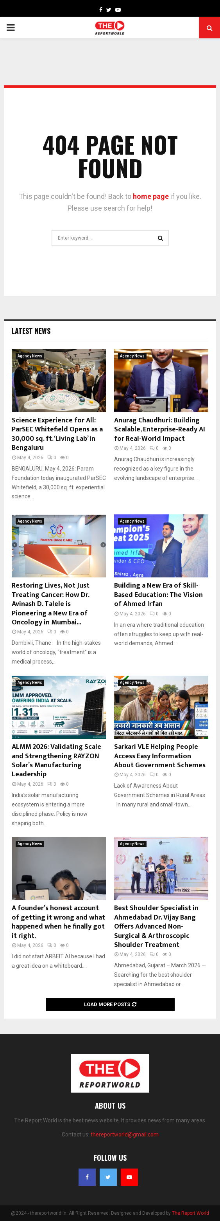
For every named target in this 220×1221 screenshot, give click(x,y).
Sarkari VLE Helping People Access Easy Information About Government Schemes (160, 756)
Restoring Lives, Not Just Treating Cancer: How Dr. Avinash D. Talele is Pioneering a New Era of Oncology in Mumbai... (50, 604)
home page (151, 196)
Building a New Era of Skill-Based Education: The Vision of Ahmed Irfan (158, 595)
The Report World (190, 1213)
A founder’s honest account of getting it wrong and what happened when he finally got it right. (58, 921)
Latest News (31, 331)
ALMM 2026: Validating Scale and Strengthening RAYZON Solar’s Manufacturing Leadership (56, 760)
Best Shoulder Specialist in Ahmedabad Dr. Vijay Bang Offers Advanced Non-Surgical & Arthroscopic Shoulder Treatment (156, 926)
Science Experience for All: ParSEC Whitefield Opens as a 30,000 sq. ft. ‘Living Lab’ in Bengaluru (57, 434)
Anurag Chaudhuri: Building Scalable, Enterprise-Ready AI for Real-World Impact (159, 430)
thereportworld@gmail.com (125, 1134)
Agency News (30, 356)
